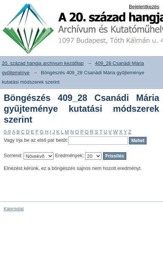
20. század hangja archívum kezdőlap (43, 63)
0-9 (7, 132)
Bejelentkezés (144, 6)
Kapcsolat (14, 209)
